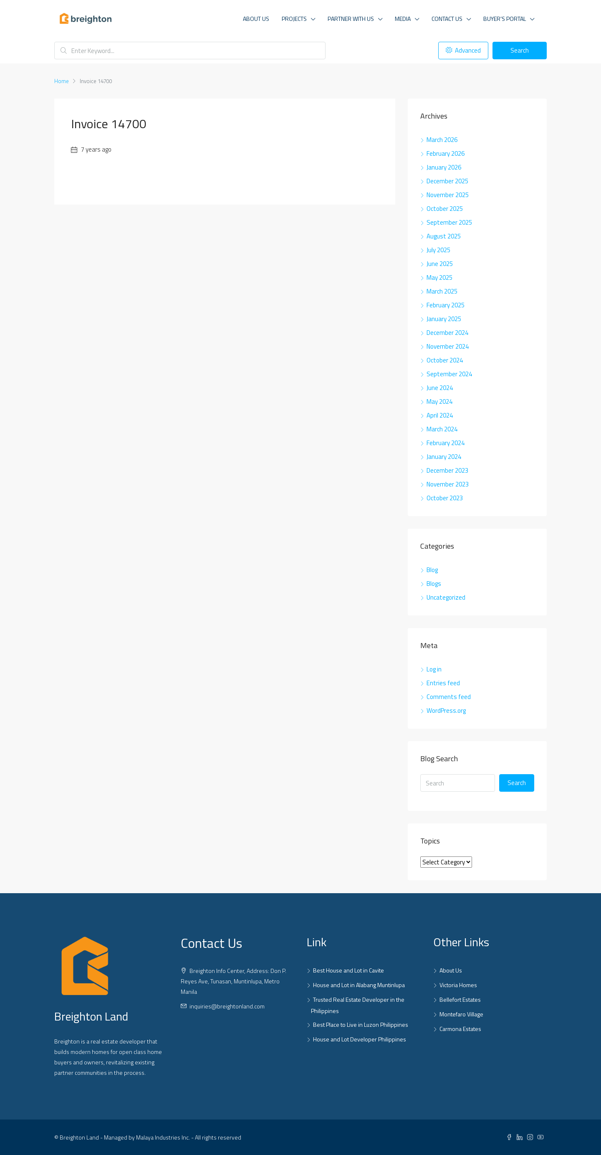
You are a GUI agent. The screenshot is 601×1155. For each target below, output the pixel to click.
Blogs (434, 583)
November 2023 (448, 484)
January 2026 (444, 167)
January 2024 (444, 456)
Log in (434, 669)
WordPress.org (446, 710)
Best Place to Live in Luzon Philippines (360, 1024)
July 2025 (438, 250)
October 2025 (445, 208)
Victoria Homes (458, 984)
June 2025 (440, 263)
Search (519, 50)
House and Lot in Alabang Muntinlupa (359, 984)
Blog (432, 570)
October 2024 (445, 360)
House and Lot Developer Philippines (359, 1039)
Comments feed (449, 697)
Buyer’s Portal (504, 18)
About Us (256, 18)
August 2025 (444, 236)
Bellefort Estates (460, 999)
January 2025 (444, 319)
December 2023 (447, 470)
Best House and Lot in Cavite (348, 970)
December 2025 (447, 181)
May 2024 (439, 401)
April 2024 (440, 415)
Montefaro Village (461, 1014)
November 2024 (448, 346)
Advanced (463, 50)
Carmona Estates (460, 1028)
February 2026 (446, 153)
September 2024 (449, 374)
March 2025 (442, 291)
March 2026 (442, 139)
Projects (294, 18)
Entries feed (443, 683)
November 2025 (448, 195)
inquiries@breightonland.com (227, 1006)
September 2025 (449, 222)
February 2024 (446, 443)
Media (403, 18)
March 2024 (442, 429)
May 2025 (439, 277)
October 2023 (445, 498)
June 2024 (440, 388)
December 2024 (447, 332)
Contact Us (447, 18)
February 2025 (446, 305)
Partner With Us (351, 18)
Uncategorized (446, 597)
